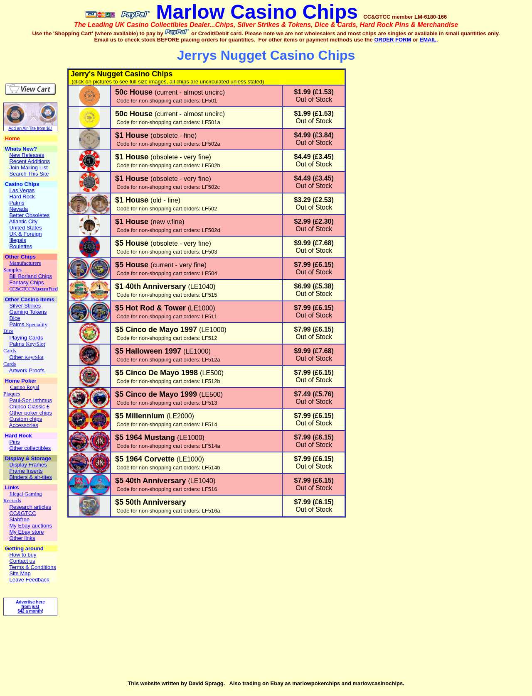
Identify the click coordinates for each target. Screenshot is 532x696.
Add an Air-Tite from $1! (30, 128)
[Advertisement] (52, 55)
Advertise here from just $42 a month (30, 606)
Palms (17, 324)
